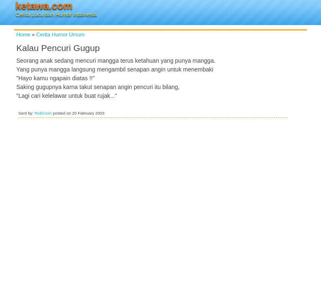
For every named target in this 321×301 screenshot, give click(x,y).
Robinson (43, 113)
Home (23, 35)
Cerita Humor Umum (60, 35)
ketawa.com (43, 5)
